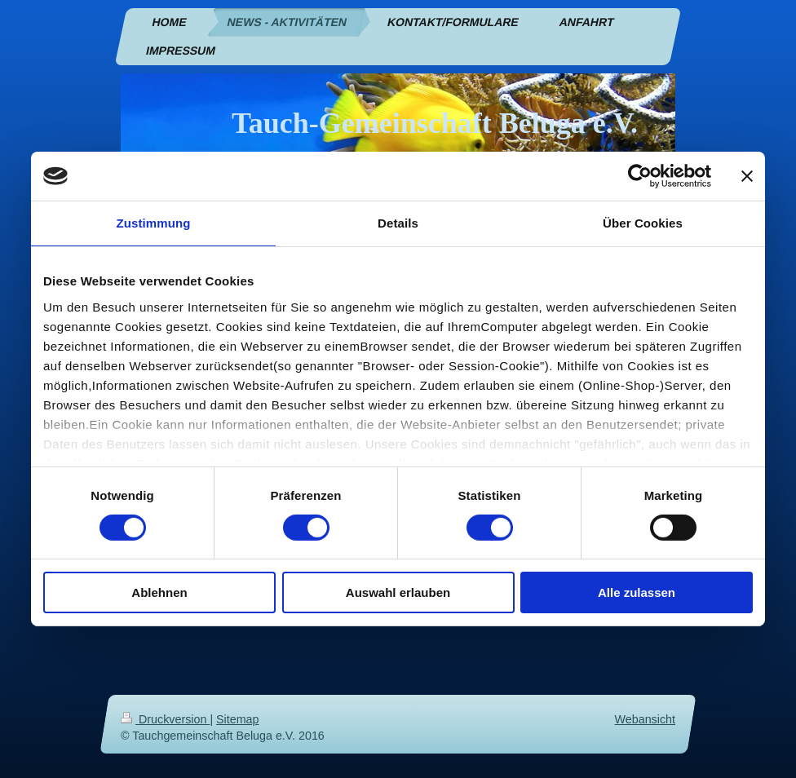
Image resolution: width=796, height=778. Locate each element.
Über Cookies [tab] (643, 223)
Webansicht (645, 719)
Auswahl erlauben (398, 592)
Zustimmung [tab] (154, 223)
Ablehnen (159, 592)
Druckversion (165, 719)
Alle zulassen (636, 592)
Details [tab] (398, 223)
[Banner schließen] (747, 176)
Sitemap (237, 719)
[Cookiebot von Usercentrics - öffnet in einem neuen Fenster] (639, 176)
